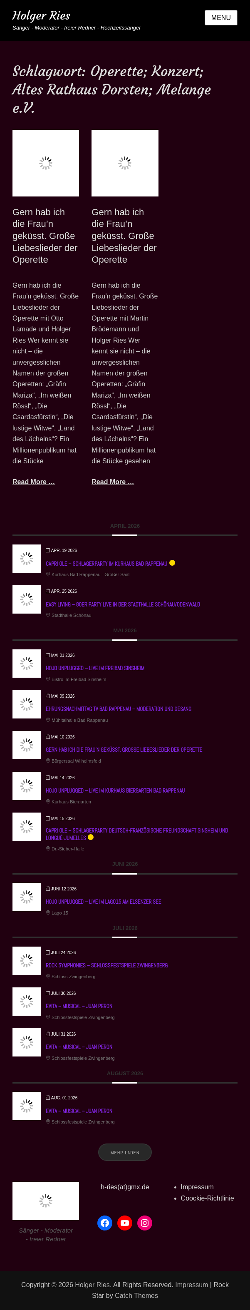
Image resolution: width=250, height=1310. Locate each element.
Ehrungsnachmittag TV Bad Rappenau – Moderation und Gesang (118, 709)
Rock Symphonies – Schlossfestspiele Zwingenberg (107, 965)
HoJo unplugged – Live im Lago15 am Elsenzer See (103, 901)
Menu (221, 17)
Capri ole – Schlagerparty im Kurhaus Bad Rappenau (106, 563)
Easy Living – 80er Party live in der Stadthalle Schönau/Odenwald (123, 604)
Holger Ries (41, 15)
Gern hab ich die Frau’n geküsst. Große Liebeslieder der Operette (45, 236)
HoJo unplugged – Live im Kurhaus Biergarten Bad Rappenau (115, 790)
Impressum (197, 1187)
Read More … (33, 481)
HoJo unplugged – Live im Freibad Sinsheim (95, 668)
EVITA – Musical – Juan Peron (79, 1006)
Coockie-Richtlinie (207, 1198)
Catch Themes (136, 1295)
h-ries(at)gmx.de (125, 1187)
